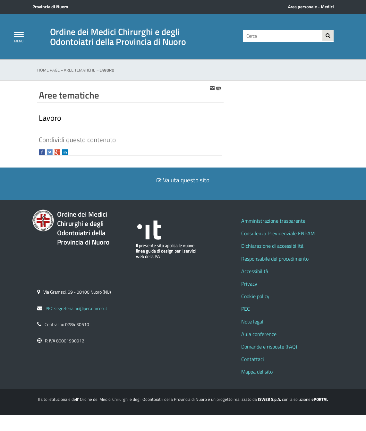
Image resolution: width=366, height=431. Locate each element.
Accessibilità (254, 271)
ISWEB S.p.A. (269, 399)
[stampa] (218, 88)
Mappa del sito (257, 371)
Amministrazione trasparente (273, 221)
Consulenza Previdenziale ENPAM (278, 233)
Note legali (253, 321)
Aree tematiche (79, 70)
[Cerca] (282, 36)
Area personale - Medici (311, 6)
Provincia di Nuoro (50, 6)
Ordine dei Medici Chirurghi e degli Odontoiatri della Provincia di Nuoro (118, 36)
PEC (245, 309)
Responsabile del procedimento (275, 259)
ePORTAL (319, 399)
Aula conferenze (259, 334)
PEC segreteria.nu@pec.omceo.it (76, 308)
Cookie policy (255, 296)
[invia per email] (213, 88)
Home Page (48, 70)
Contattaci (252, 359)
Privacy (249, 284)
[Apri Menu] (19, 34)
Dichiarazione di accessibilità (272, 246)
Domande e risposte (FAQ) (269, 346)
